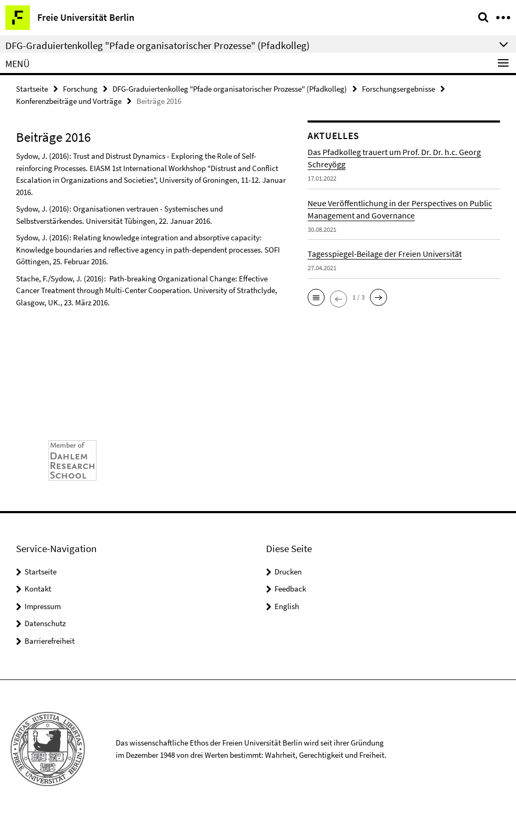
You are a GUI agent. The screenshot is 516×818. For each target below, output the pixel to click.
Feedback (290, 589)
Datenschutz (45, 623)
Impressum (43, 606)
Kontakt (38, 589)
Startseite (32, 89)
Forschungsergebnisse (398, 89)
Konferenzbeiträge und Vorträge (69, 101)
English (287, 606)
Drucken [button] (288, 571)
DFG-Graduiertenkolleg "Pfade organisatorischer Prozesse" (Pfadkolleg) (229, 89)
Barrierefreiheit (50, 641)
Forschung (80, 89)
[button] (316, 297)
